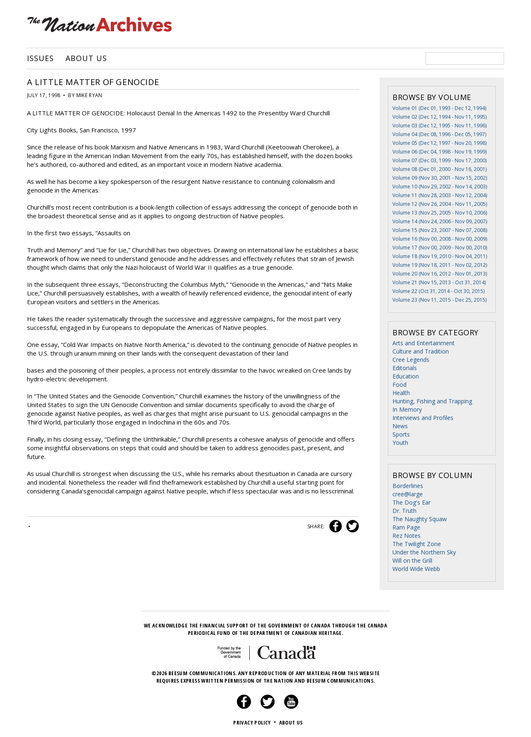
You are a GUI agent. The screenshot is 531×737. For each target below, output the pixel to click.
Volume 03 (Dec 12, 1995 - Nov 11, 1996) (439, 125)
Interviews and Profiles (422, 418)
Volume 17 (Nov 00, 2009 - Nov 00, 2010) (439, 247)
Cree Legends (410, 360)
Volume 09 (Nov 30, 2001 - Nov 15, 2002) (439, 177)
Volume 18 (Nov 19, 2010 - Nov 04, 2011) (439, 256)
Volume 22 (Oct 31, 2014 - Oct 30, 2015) (438, 291)
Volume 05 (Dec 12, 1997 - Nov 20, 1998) (439, 142)
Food (399, 384)
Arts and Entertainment (423, 343)
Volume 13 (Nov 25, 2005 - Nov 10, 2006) (439, 212)
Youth (400, 443)
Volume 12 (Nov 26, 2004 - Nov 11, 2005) (439, 203)
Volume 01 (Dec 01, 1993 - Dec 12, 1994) (439, 108)
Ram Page (406, 527)
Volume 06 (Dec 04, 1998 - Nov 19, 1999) (439, 151)
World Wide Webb (416, 569)
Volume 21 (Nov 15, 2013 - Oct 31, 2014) (439, 282)
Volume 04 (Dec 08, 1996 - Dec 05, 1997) (439, 134)
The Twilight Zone (416, 544)
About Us (86, 58)
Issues (40, 58)
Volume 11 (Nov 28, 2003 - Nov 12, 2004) (439, 195)
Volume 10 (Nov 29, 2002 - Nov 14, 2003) (439, 186)
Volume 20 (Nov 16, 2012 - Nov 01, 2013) (439, 273)
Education (405, 376)
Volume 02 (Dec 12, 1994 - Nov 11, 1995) (439, 116)
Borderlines (407, 486)
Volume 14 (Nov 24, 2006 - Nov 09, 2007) (439, 221)
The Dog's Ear (411, 502)
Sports (401, 434)
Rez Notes (406, 535)
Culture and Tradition (420, 351)
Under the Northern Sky (424, 552)
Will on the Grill (412, 560)
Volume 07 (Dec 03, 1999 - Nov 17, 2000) (439, 160)
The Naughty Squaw (419, 519)
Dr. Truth (404, 511)
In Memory (407, 409)
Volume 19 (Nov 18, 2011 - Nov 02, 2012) (439, 264)
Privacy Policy (255, 722)
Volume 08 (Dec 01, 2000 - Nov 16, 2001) (439, 169)
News (400, 426)
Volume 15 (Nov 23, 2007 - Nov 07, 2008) (439, 230)
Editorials (404, 368)
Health (401, 393)
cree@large (407, 494)
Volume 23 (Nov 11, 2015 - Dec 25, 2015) (439, 299)
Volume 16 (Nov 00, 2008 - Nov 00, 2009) (439, 238)
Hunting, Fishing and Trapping (432, 401)
